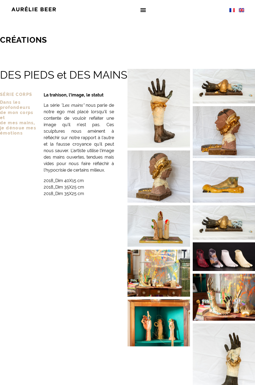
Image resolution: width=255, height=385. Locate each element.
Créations (23, 40)
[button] (143, 9)
